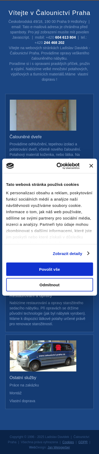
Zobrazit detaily (67, 253)
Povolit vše (49, 269)
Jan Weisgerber (59, 447)
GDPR (83, 442)
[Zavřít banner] (91, 166)
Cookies (68, 442)
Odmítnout (50, 284)
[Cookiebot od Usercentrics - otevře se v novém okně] (59, 165)
